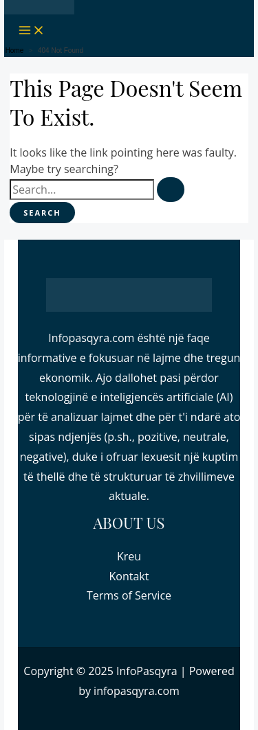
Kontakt (129, 576)
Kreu (129, 556)
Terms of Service (129, 595)
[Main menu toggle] (31, 30)
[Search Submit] (170, 189)
